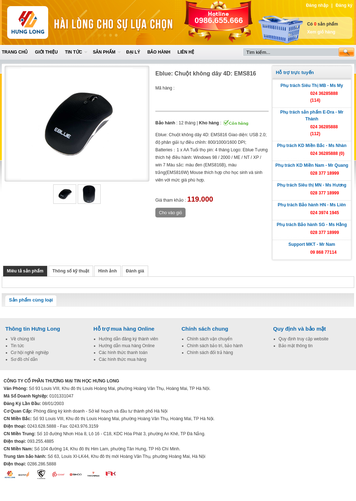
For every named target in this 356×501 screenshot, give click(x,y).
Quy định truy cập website (304, 338)
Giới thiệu (46, 52)
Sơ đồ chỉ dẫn (24, 359)
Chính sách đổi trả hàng (210, 352)
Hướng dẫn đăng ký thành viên (128, 338)
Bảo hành (158, 52)
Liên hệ (186, 52)
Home (55, 22)
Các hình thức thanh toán (123, 352)
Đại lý (133, 52)
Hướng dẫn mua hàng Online (127, 345)
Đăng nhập (317, 5)
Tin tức (73, 52)
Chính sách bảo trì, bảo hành (215, 345)
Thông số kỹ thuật (71, 271)
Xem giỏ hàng (321, 32)
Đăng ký (344, 5)
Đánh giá (135, 271)
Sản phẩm (104, 52)
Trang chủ (15, 52)
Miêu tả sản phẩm (25, 271)
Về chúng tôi (23, 338)
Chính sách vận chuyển (209, 338)
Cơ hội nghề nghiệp (30, 352)
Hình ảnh (107, 271)
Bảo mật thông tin (296, 345)
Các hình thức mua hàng (122, 359)
